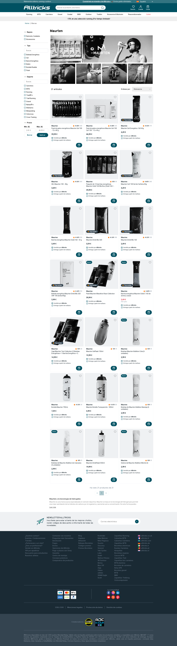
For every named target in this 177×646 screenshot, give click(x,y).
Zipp (99, 568)
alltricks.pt (143, 548)
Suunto (100, 543)
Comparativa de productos (62, 560)
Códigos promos (84, 546)
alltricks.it (143, 546)
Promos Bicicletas (85, 548)
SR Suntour (102, 560)
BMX (79, 14)
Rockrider (101, 536)
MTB (39, 14)
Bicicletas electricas (122, 546)
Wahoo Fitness (103, 558)
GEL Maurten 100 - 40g (59, 184)
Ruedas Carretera (121, 548)
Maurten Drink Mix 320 (94, 240)
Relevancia (142, 89)
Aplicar (42, 135)
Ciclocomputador (121, 580)
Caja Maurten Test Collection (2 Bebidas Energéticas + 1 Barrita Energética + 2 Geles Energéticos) (65, 352)
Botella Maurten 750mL (59, 407)
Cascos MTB (119, 555)
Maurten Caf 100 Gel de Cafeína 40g (134, 184)
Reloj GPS (118, 568)
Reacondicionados (134, 14)
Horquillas (118, 550)
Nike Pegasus (103, 541)
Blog (80, 536)
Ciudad (69, 14)
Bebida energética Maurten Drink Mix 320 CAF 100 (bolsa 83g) (66, 295)
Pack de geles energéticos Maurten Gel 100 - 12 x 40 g (66, 129)
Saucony (101, 546)
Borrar (29, 135)
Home (27, 23)
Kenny (100, 563)
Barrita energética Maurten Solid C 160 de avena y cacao (136, 295)
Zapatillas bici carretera (123, 560)
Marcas (34, 23)
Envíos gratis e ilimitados (107, 1)
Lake (99, 553)
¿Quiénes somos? (32, 536)
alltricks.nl (143, 550)
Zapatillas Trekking (122, 578)
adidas (100, 573)
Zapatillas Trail (120, 558)
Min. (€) (27, 127)
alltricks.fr (143, 538)
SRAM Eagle (102, 575)
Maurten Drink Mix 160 (129, 240)
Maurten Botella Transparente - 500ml (99, 407)
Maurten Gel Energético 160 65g (132, 128)
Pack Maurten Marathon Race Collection (100, 294)
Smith (100, 555)
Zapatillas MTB (120, 543)
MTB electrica (119, 563)
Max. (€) (40, 127)
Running (29, 14)
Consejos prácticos (60, 558)
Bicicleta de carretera (122, 565)
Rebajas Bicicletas (85, 543)
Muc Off (101, 565)
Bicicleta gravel (120, 570)
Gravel (60, 14)
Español (144, 1)
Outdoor (89, 14)
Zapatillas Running (121, 536)
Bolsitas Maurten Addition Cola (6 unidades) (133, 352)
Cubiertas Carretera (122, 541)
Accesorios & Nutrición (115, 14)
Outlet (148, 14)
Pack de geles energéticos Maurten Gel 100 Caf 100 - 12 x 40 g (101, 129)
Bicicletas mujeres (121, 553)
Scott (100, 578)
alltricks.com (144, 541)
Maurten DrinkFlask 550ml (95, 463)
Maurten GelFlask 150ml (94, 351)
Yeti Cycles (102, 550)
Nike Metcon (103, 538)
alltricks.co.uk (145, 536)
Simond (101, 548)
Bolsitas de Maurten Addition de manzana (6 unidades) (66, 464)
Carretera (49, 14)
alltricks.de (144, 543)
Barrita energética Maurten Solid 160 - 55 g (66, 240)
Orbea (100, 570)
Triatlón (99, 14)
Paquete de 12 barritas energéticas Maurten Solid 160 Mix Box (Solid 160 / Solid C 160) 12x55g (99, 185)
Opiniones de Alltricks (61, 548)
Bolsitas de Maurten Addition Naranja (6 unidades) (135, 408)
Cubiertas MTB (120, 538)
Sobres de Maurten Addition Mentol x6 (134, 463)
